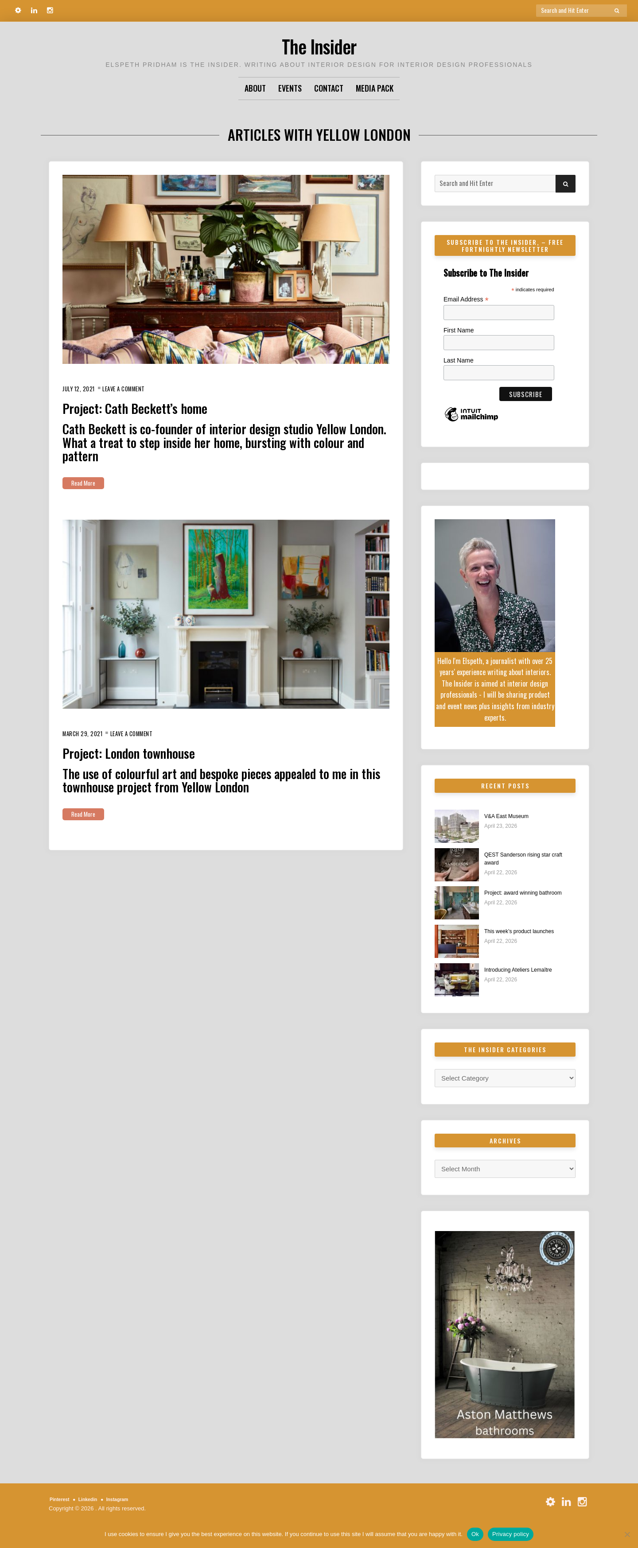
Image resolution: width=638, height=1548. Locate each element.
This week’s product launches (528, 933)
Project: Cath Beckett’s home (151, 406)
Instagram (130, 1502)
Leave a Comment (136, 388)
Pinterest (62, 1502)
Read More (86, 482)
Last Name (458, 360)
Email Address (466, 299)
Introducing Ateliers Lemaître (526, 972)
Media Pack (374, 88)
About (255, 88)
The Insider (319, 44)
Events (290, 88)
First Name (458, 330)
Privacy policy (510, 1534)
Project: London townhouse (145, 751)
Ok (475, 1534)
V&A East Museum (512, 816)
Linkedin (95, 1502)
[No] (626, 1534)
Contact (328, 88)
